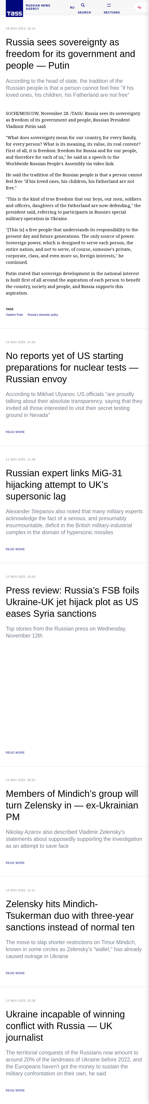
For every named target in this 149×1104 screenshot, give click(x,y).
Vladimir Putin (14, 314)
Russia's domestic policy (43, 314)
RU (72, 7)
